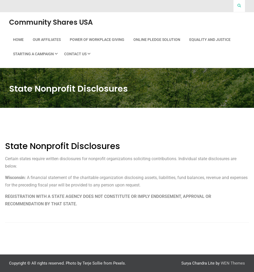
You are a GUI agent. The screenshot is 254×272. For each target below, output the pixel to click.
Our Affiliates (47, 39)
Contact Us (75, 54)
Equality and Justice (210, 39)
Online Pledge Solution (156, 39)
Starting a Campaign (33, 54)
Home (18, 39)
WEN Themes (233, 263)
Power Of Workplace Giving (97, 39)
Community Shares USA (51, 22)
